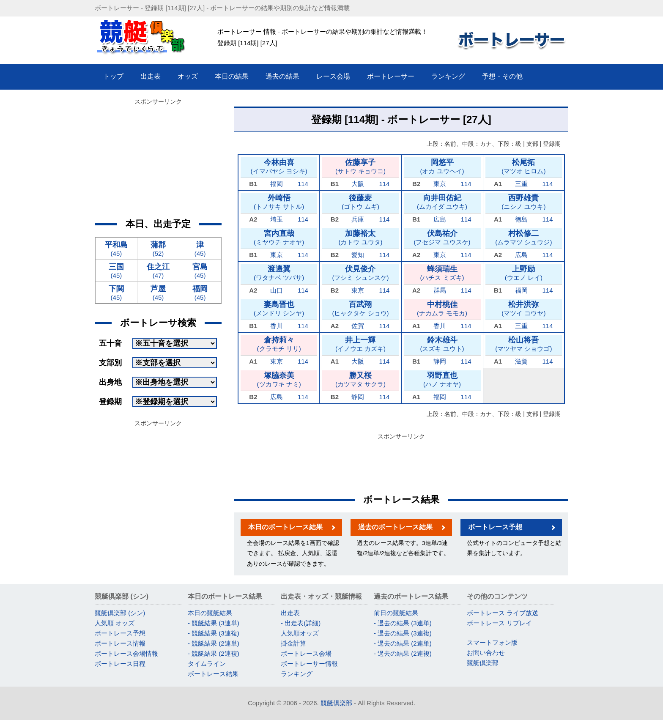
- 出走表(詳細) (301, 623)
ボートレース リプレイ (499, 623)
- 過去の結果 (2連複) (403, 653)
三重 (521, 183)
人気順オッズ (300, 633)
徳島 (521, 219)
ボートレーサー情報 (309, 663)
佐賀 (357, 325)
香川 (276, 325)
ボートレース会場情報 (126, 653)
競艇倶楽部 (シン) (120, 612)
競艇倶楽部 (483, 662)
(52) (158, 248)
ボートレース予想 (495, 527)
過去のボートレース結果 (395, 527)
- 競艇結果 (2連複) (213, 653)
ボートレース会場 (306, 653)
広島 (439, 219)
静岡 (439, 361)
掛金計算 (293, 643)
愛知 (357, 254)
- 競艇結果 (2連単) (213, 643)
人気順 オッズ (114, 623)
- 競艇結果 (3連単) (213, 623)
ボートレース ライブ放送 (502, 612)
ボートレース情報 (120, 643)
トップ (113, 76)
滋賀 (521, 361)
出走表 (290, 612)
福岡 (276, 183)
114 (303, 183)
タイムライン (207, 663)
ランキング (296, 673)
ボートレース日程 (120, 663)
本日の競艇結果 (210, 612)
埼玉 (276, 219)
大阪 (357, 183)
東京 (439, 183)
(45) (116, 248)
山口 (276, 290)
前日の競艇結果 (396, 612)
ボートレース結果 (213, 673)
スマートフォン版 (492, 642)
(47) (158, 270)
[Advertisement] (401, 462)
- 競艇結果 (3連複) (213, 633)
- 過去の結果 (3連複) (403, 633)
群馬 (439, 290)
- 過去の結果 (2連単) (403, 643)
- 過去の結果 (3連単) (403, 623)
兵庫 (357, 219)
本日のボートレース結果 (285, 527)
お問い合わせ (486, 652)
